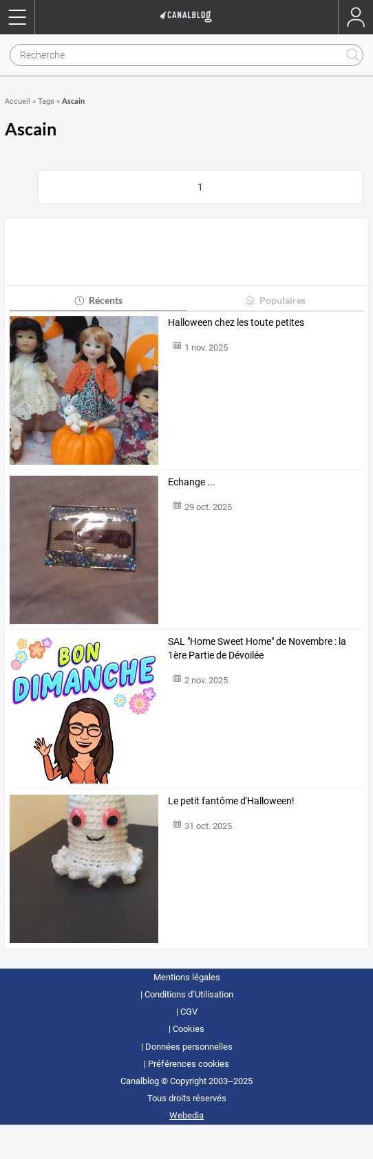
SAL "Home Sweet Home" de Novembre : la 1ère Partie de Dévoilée (257, 648)
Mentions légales (186, 977)
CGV (189, 1011)
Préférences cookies (188, 1064)
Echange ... (191, 481)
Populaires (275, 300)
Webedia (186, 1115)
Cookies (188, 1029)
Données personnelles (189, 1046)
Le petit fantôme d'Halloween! (231, 800)
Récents (98, 300)
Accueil (17, 101)
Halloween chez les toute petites (236, 322)
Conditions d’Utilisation (189, 994)
